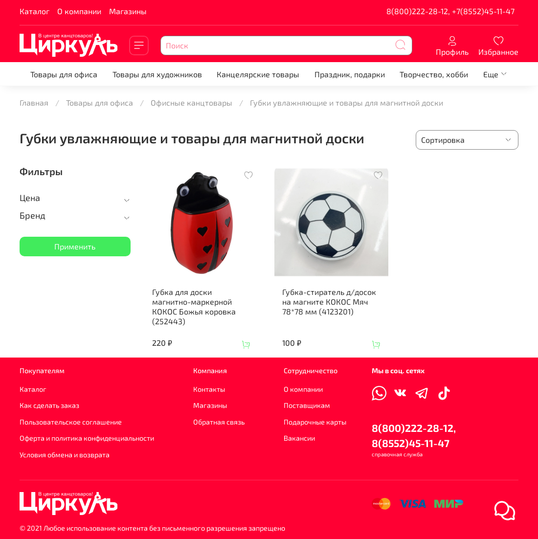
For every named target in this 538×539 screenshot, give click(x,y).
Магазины (128, 11)
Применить (74, 246)
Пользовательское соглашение (71, 422)
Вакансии (299, 438)
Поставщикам (307, 405)
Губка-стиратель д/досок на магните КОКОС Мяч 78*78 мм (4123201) (329, 301)
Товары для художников (157, 74)
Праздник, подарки (349, 74)
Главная (34, 102)
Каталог (34, 11)
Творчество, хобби (434, 74)
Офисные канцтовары (191, 102)
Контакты (209, 389)
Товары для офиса (63, 74)
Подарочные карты (315, 422)
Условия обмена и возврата (65, 454)
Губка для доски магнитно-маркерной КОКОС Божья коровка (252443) (194, 306)
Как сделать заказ (49, 405)
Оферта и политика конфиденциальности (87, 438)
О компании (79, 11)
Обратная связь (219, 422)
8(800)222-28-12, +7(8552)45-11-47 (450, 11)
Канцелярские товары (258, 74)
